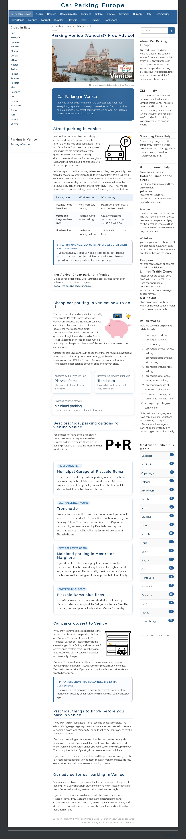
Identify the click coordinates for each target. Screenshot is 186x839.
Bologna (15, 37)
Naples (14, 64)
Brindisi (15, 46)
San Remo (16, 105)
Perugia (15, 83)
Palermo (15, 78)
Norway (32, 20)
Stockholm (147, 464)
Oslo (143, 569)
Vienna (145, 612)
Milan (14, 60)
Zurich (145, 499)
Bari (13, 33)
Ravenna (15, 92)
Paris (144, 543)
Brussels (146, 516)
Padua (14, 69)
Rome (14, 96)
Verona (14, 123)
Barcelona (147, 595)
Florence (15, 51)
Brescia (15, 42)
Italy (149, 14)
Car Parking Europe (21, 14)
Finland (99, 14)
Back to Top (172, 835)
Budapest (146, 455)
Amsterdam (148, 490)
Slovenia (72, 20)
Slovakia (58, 20)
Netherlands (17, 20)
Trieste (14, 110)
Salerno (15, 101)
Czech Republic (68, 14)
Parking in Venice (20, 144)
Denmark (86, 14)
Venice (14, 119)
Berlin (144, 551)
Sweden (96, 20)
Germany (124, 14)
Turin (13, 114)
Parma (14, 73)
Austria (39, 14)
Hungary (137, 14)
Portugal (45, 20)
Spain (84, 20)
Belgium (51, 14)
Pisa (13, 87)
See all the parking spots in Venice (72, 286)
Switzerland (111, 20)
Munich (145, 534)
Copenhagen (148, 473)
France (111, 14)
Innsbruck (146, 586)
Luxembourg (162, 14)
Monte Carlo (147, 577)
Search (170, 30)
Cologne (145, 482)
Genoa (14, 55)
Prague (145, 560)
